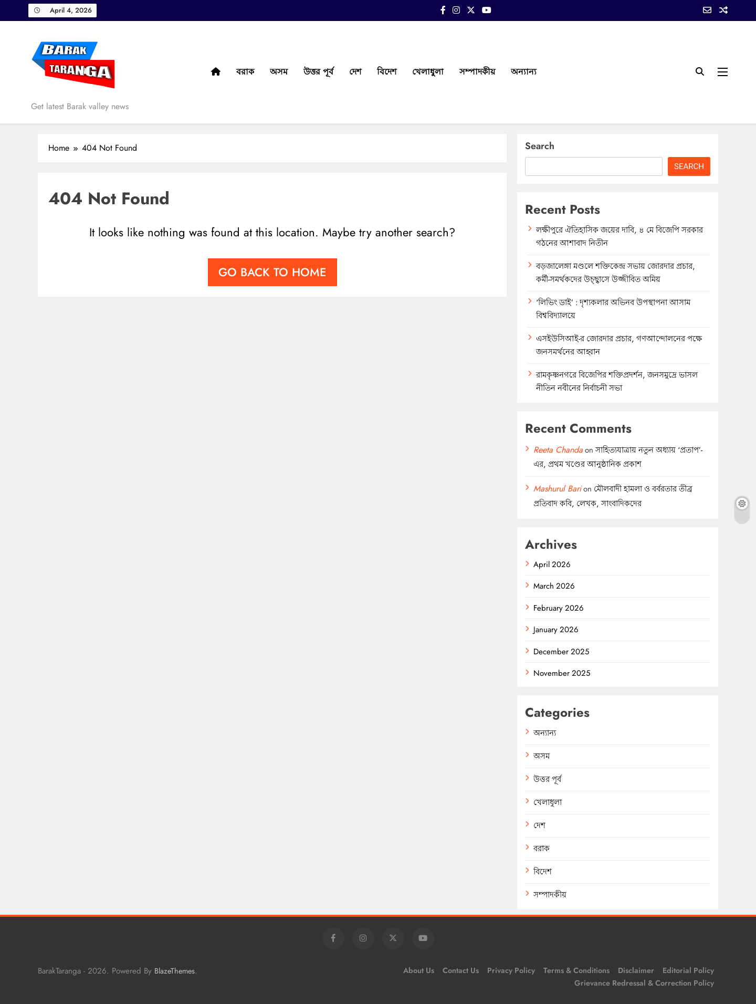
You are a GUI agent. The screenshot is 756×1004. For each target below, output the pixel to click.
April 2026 (552, 564)
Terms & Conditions (576, 970)
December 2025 (561, 651)
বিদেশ (386, 72)
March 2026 (554, 586)
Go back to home (272, 272)
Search (539, 146)
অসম (279, 72)
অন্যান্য (524, 72)
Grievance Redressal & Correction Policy (644, 983)
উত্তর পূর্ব (318, 72)
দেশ (355, 72)
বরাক (245, 72)
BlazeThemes (174, 971)
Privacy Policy (511, 970)
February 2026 (558, 608)
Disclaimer (636, 970)
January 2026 (556, 629)
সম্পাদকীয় (477, 72)
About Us (418, 970)
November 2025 (561, 673)
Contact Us (461, 970)
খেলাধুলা (428, 72)
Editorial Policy (688, 970)
